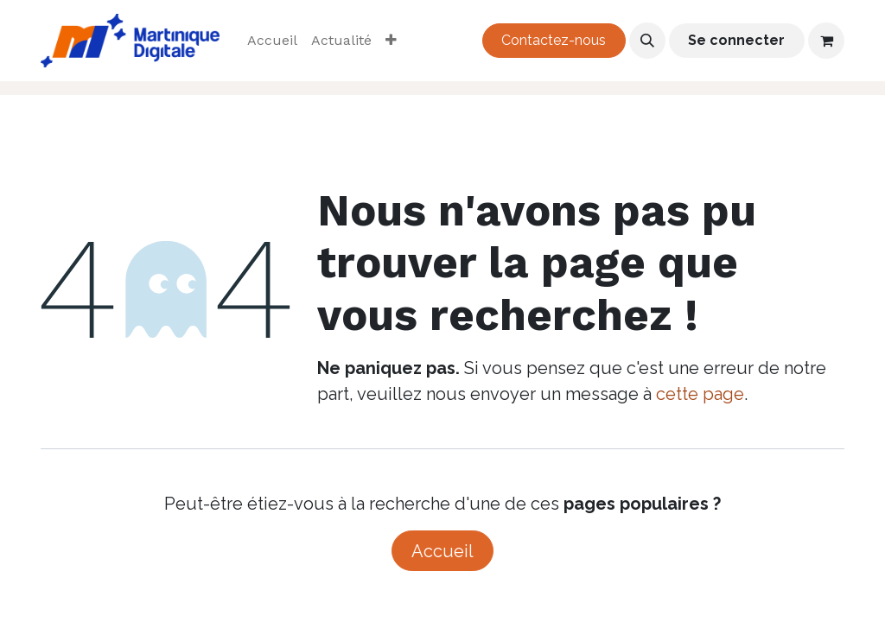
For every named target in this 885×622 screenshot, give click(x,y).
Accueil (442, 551)
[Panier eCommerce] (826, 40)
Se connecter (736, 40)
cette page (700, 394)
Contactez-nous (553, 40)
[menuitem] (272, 40)
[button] (647, 40)
